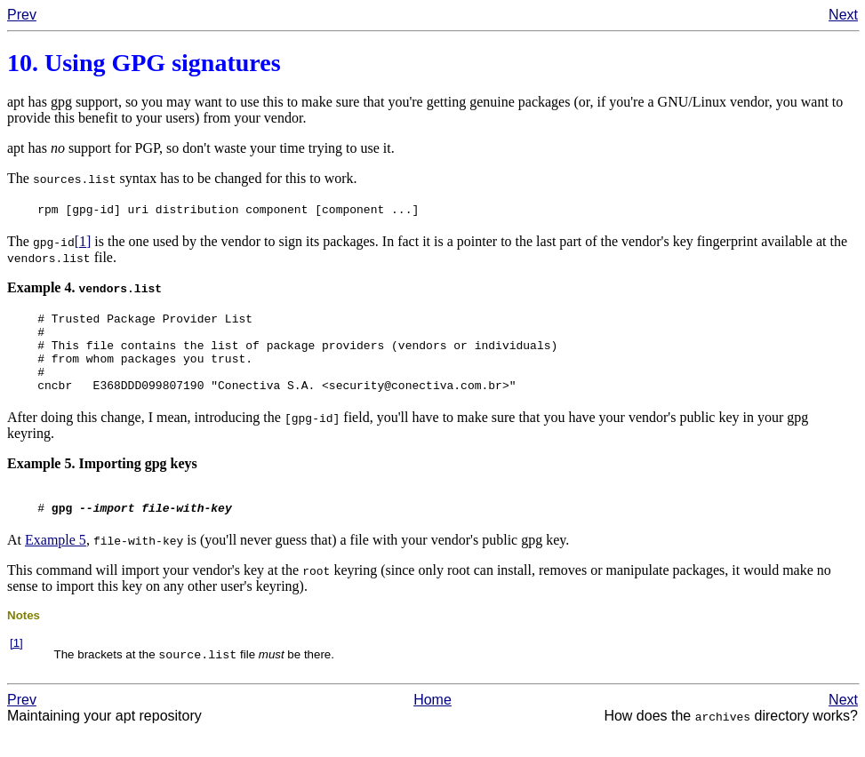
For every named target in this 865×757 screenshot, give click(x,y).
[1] (83, 243)
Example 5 (55, 563)
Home (432, 725)
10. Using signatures (144, 62)
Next (843, 14)
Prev (21, 14)
